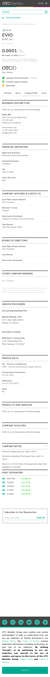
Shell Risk (10, 86)
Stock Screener (11, 17)
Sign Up (41, 518)
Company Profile (31, 93)
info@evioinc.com (9, 133)
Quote (18, 93)
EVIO (20, 24)
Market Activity (7, 24)
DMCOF (10, 486)
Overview (7, 93)
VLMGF (10, 494)
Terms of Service (30, 641)
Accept (25, 670)
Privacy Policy (8, 641)
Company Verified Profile (21, 78)
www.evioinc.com (9, 127)
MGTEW (11, 478)
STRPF (10, 490)
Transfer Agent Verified (16, 82)
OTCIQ (40, 3)
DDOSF (10, 482)
